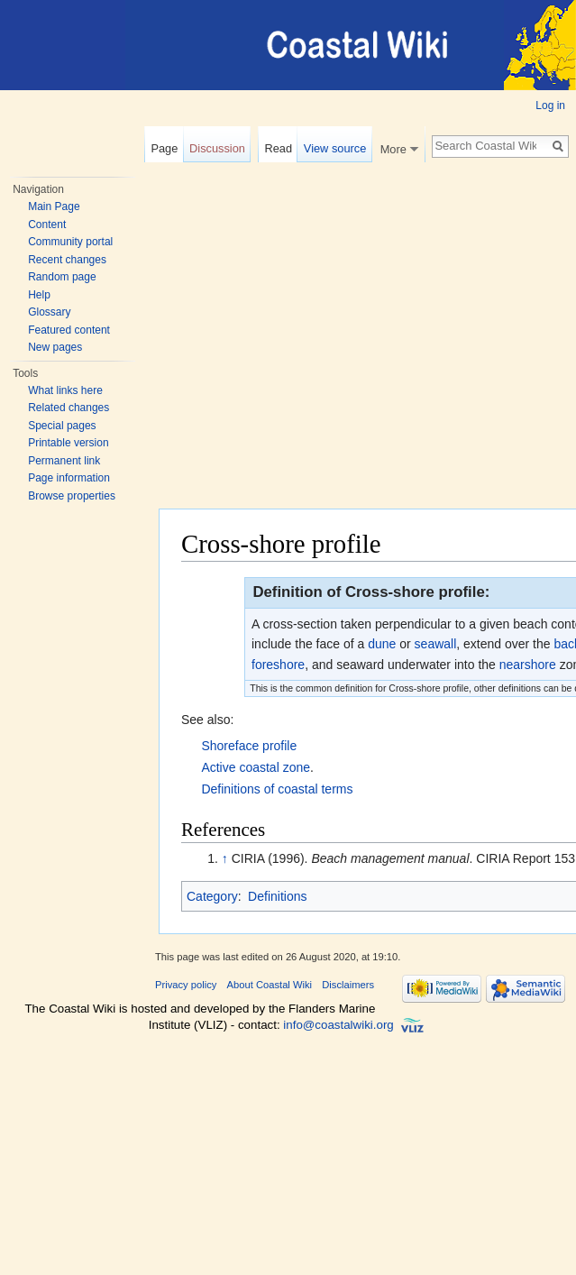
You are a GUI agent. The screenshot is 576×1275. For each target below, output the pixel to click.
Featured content (69, 330)
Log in (550, 105)
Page (164, 148)
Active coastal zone (255, 767)
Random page (62, 277)
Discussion (217, 148)
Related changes (68, 407)
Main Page (53, 206)
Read (278, 148)
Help (39, 295)
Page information (69, 478)
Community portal (70, 241)
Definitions (277, 896)
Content (47, 224)
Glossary (49, 312)
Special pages (62, 425)
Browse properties (71, 496)
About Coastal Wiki (270, 984)
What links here (65, 390)
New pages (55, 347)
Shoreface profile (249, 745)
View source (335, 148)
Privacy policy (185, 984)
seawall (436, 644)
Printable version (68, 442)
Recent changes (67, 259)
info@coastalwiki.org (338, 1025)
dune (382, 644)
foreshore (278, 664)
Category (212, 896)
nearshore (527, 664)
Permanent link (64, 460)
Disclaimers (348, 984)
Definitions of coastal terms (276, 789)
